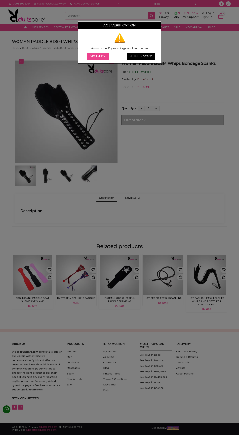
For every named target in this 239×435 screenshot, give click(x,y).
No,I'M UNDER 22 (141, 56)
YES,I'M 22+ (97, 56)
